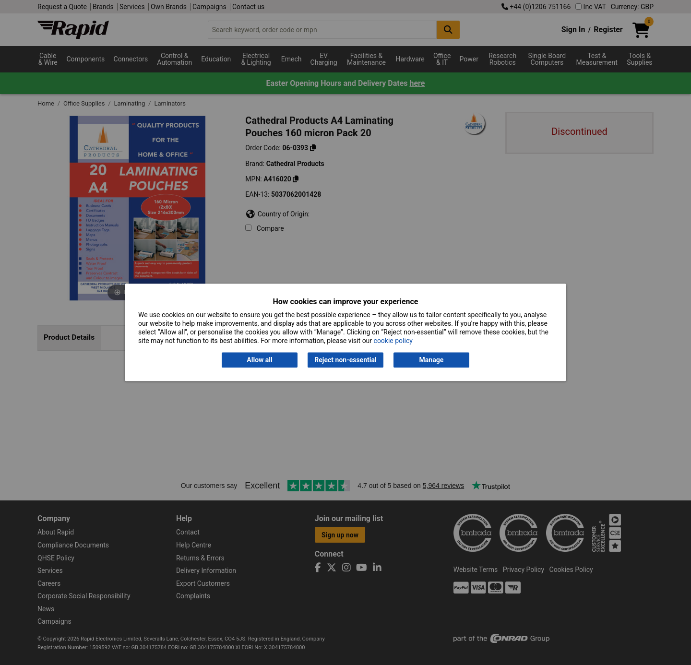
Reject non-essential (345, 360)
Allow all (259, 360)
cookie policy (393, 341)
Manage (431, 360)
